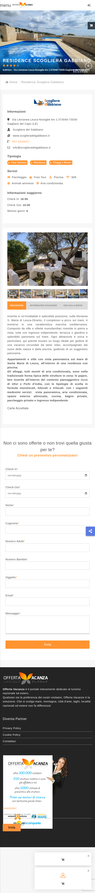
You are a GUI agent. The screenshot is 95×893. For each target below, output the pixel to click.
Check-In (47, 472)
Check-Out (47, 490)
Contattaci (9, 741)
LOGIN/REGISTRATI (89, 5)
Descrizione (16, 306)
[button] (84, 259)
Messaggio (47, 623)
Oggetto (47, 580)
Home (11, 82)
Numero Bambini (47, 562)
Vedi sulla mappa (72, 306)
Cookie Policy (12, 734)
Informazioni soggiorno (43, 306)
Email (47, 598)
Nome (47, 508)
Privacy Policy (12, 728)
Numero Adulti (47, 544)
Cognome (47, 526)
